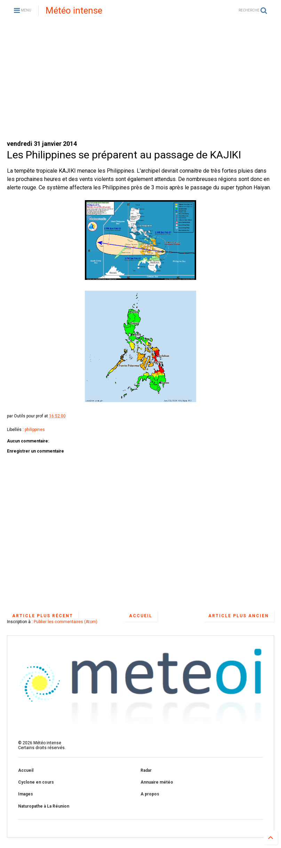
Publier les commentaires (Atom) (65, 621)
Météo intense (74, 10)
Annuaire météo (156, 782)
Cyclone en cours (36, 782)
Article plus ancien (238, 615)
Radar (146, 770)
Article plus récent (42, 615)
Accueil (140, 615)
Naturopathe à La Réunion (43, 806)
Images (25, 794)
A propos (149, 794)
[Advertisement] (140, 80)
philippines (35, 429)
